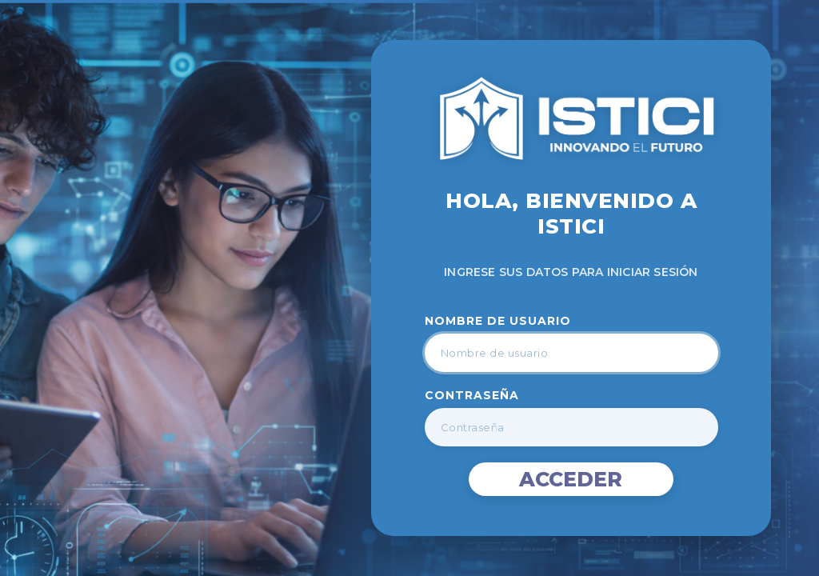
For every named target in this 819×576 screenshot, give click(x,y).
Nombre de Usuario (498, 321)
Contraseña (472, 395)
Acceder (570, 479)
